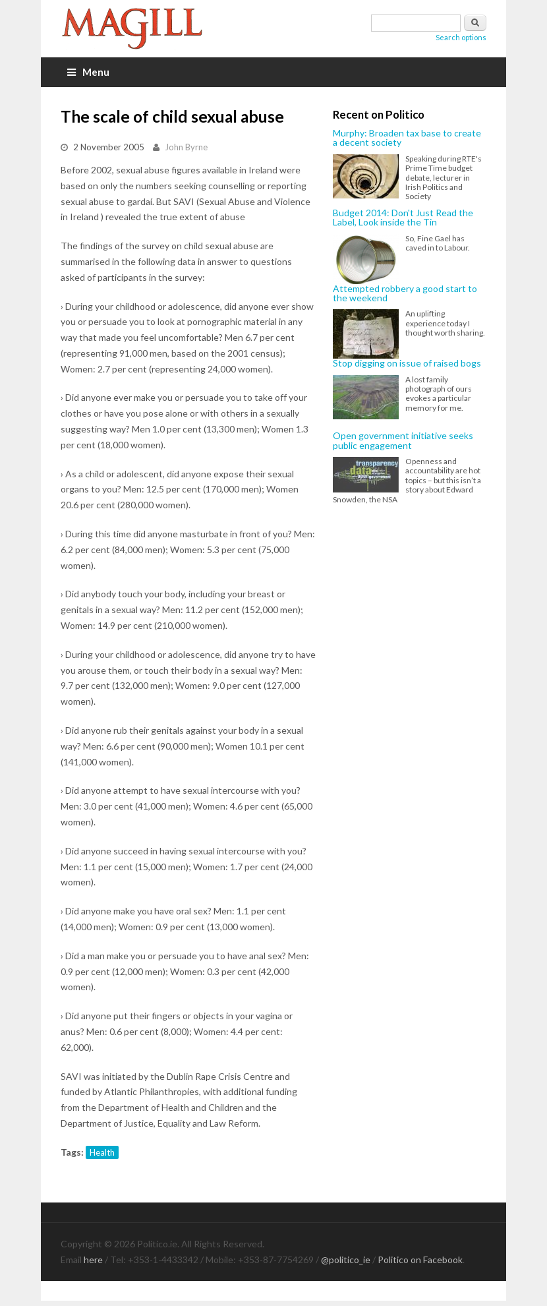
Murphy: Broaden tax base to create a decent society (407, 138)
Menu (88, 72)
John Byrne (186, 147)
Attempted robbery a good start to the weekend (405, 293)
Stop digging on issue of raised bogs (407, 363)
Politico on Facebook (420, 1259)
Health (102, 1152)
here (93, 1259)
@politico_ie (345, 1259)
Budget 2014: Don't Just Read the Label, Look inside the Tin (403, 217)
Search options (461, 37)
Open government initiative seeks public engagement (403, 440)
